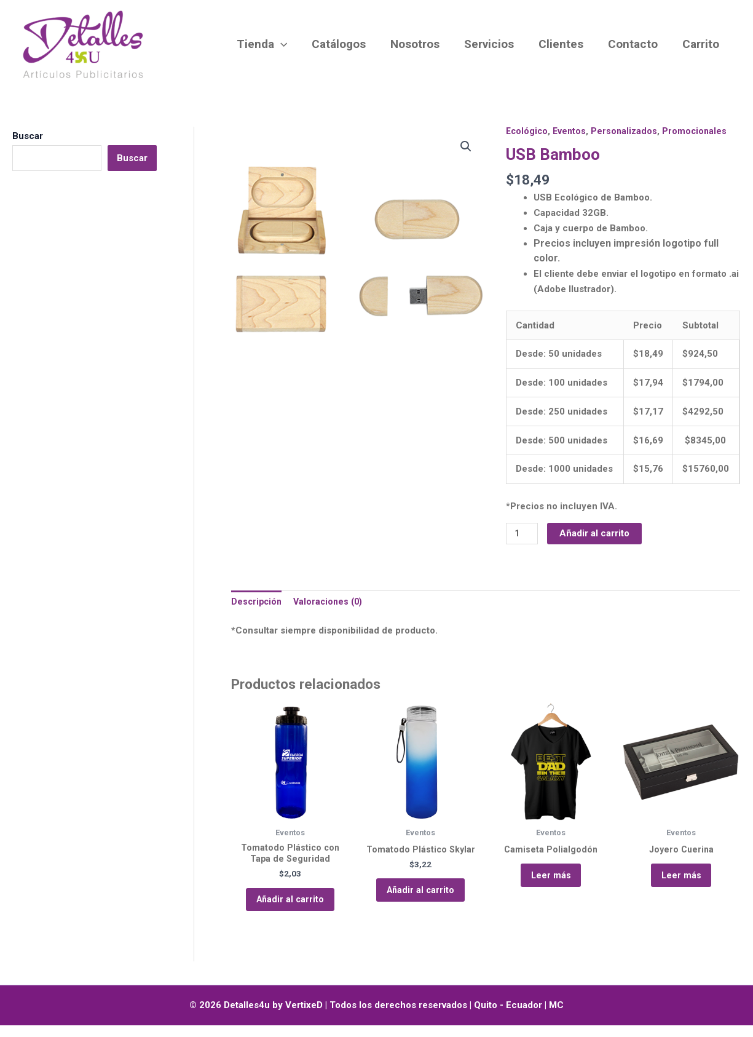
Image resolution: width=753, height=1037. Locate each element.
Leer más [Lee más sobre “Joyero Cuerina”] (681, 882)
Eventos (571, 131)
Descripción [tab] (257, 603)
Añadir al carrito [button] (290, 907)
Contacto (635, 44)
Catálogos (345, 44)
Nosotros (420, 44)
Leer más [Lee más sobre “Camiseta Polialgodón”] (550, 882)
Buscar (27, 135)
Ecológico (528, 131)
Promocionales (699, 131)
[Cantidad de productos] (522, 534)
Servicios (493, 44)
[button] (288, 44)
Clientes (564, 44)
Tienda (270, 44)
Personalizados (627, 131)
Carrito (701, 44)
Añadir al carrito (596, 533)
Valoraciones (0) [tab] (332, 603)
